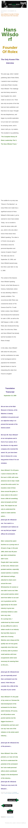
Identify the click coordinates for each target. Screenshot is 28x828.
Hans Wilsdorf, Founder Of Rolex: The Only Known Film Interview (10, 15)
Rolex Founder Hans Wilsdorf (12, 793)
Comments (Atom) (9, 816)
